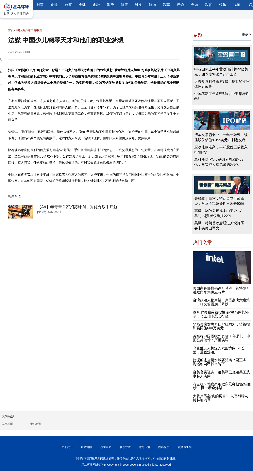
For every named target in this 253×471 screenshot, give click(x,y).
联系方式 (125, 447)
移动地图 (35, 423)
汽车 (166, 5)
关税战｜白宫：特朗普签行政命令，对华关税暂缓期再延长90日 (219, 201)
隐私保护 (163, 447)
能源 (152, 5)
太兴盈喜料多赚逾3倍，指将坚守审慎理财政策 (222, 84)
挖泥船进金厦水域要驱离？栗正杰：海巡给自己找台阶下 (221, 362)
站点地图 (7, 423)
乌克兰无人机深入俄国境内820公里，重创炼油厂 (219, 350)
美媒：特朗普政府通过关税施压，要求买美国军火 (221, 225)
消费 (110, 5)
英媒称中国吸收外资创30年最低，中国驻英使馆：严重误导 (221, 338)
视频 (236, 5)
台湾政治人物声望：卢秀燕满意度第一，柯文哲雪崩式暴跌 (221, 302)
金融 (96, 5)
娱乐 (222, 5)
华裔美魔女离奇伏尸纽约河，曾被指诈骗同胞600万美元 (221, 326)
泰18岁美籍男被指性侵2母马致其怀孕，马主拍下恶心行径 (221, 314)
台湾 (68, 5)
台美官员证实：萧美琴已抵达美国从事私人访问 (221, 374)
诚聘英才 (105, 447)
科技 (138, 5)
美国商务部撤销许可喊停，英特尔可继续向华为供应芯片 (221, 290)
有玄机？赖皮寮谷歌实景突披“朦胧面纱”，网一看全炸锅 (222, 386)
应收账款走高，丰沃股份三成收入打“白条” (221, 149)
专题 (194, 5)
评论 (180, 5)
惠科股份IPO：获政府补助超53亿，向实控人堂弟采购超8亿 (219, 161)
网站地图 (86, 447)
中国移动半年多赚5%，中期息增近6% (221, 96)
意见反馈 (144, 447)
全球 (82, 5)
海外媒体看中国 (32, 30)
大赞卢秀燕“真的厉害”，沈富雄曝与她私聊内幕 (221, 398)
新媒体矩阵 (185, 447)
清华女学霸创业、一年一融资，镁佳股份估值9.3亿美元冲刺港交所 (221, 137)
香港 (54, 5)
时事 (40, 5)
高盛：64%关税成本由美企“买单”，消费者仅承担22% (218, 213)
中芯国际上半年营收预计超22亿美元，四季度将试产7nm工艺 (221, 71)
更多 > (246, 34)
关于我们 (67, 447)
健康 (124, 5)
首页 (11, 30)
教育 (208, 5)
